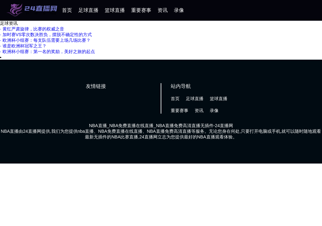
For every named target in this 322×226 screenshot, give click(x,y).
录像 (179, 10)
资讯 (163, 10)
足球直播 (88, 10)
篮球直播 (115, 10)
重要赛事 (141, 10)
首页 (67, 10)
